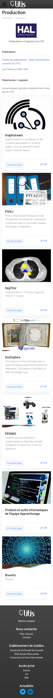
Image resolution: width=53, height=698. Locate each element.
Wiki (26, 677)
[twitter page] (23, 692)
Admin (26, 670)
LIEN (45, 164)
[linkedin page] (30, 692)
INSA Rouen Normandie (26, 654)
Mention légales (26, 621)
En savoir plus (14, 164)
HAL (26, 69)
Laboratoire (7, 18)
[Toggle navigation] (4, 4)
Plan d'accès (26, 633)
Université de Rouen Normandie (26, 650)
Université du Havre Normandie (26, 657)
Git (26, 674)
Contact (26, 637)
